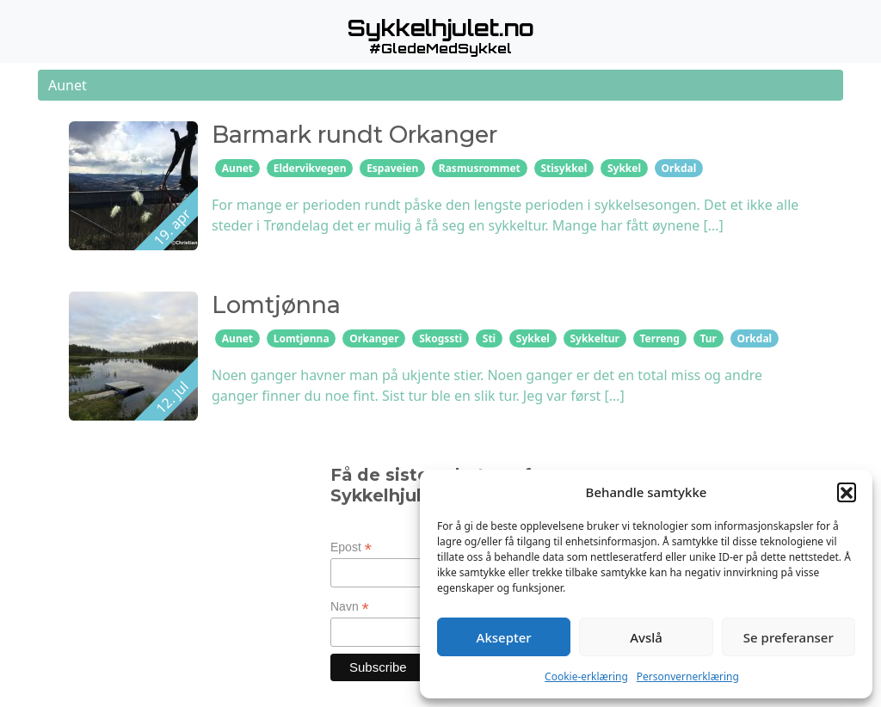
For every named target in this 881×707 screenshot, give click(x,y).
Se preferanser (788, 637)
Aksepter (504, 637)
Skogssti (440, 338)
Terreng (660, 338)
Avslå (646, 637)
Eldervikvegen (310, 168)
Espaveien (392, 168)
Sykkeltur (594, 338)
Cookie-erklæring (586, 676)
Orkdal (679, 168)
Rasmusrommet (480, 168)
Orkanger (373, 338)
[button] (846, 492)
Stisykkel (563, 168)
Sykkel (624, 168)
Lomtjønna (302, 338)
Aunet (237, 168)
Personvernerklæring (688, 676)
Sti (489, 338)
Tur (708, 338)
